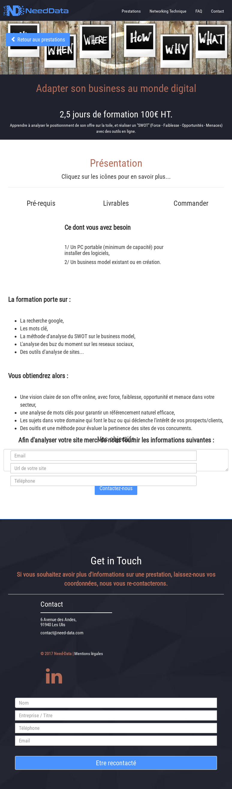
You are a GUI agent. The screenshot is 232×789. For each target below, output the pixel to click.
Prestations (131, 11)
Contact (217, 11)
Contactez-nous (116, 488)
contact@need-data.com (61, 633)
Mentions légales (88, 653)
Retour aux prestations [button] (38, 39)
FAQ (198, 11)
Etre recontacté (116, 763)
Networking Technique (168, 11)
